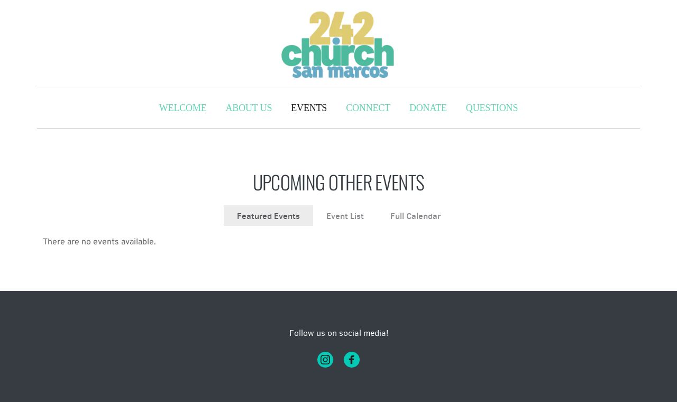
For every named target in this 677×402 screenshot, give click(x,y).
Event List (345, 216)
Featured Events (268, 216)
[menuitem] (183, 108)
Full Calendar (415, 216)
